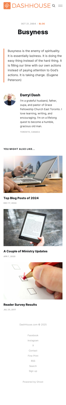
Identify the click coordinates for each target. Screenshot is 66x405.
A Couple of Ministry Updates (26, 251)
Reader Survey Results (20, 304)
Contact (33, 350)
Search (33, 366)
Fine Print (33, 355)
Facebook (33, 335)
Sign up (33, 371)
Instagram (33, 340)
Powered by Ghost (33, 381)
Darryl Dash (30, 95)
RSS (33, 360)
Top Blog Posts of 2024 (21, 198)
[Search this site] (53, 5)
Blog (42, 23)
